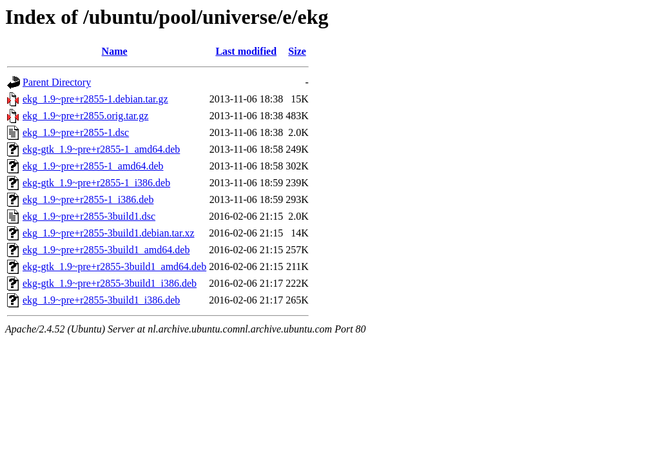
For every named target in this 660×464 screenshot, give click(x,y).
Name (115, 51)
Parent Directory (57, 82)
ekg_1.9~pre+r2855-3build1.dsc (89, 216)
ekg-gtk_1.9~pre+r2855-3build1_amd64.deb (114, 266)
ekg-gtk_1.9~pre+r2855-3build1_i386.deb (110, 283)
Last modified (246, 51)
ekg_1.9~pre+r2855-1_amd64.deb (93, 165)
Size (297, 51)
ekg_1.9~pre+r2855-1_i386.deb (88, 199)
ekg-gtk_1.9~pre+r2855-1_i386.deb (96, 182)
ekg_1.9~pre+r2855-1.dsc (76, 132)
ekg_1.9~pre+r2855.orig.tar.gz (85, 115)
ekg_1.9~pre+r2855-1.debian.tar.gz (95, 98)
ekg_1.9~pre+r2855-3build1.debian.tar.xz (109, 232)
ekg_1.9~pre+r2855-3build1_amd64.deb (106, 249)
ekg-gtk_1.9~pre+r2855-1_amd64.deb (101, 149)
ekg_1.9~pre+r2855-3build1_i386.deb (101, 300)
